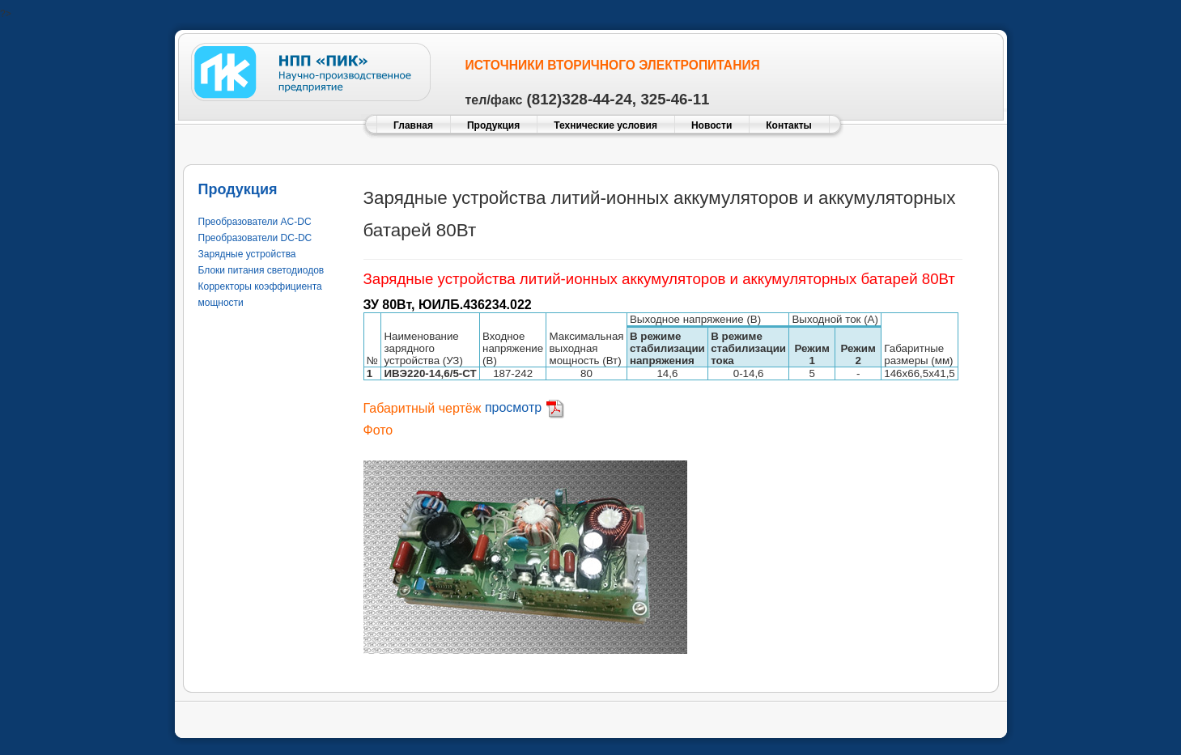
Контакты (789, 125)
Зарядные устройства (247, 254)
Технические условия (605, 125)
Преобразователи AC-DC (255, 221)
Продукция (493, 125)
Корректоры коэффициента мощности (260, 294)
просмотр (525, 407)
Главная (413, 125)
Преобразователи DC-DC (255, 238)
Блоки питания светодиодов (261, 270)
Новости (711, 125)
